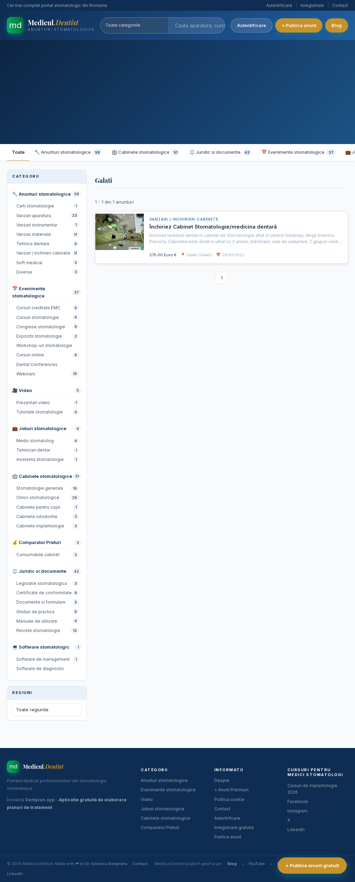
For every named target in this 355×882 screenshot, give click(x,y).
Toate (18, 152)
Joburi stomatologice (162, 808)
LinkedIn (296, 829)
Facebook (297, 801)
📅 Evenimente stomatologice (298, 152)
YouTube (257, 863)
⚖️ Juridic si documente (220, 152)
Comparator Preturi (160, 827)
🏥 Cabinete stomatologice (146, 152)
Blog (336, 25)
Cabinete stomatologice (165, 818)
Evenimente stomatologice (168, 789)
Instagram (297, 810)
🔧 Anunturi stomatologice (68, 152)
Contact (340, 5)
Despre (222, 780)
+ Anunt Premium (231, 789)
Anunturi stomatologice (164, 780)
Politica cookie (229, 799)
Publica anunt (227, 836)
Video (147, 799)
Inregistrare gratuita (234, 827)
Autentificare (279, 5)
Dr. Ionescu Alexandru (106, 863)
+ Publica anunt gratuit (312, 865)
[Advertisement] (177, 92)
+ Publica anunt (299, 25)
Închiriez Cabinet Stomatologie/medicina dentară (213, 226)
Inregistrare (312, 5)
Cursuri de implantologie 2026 (312, 789)
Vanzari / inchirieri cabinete (183, 219)
